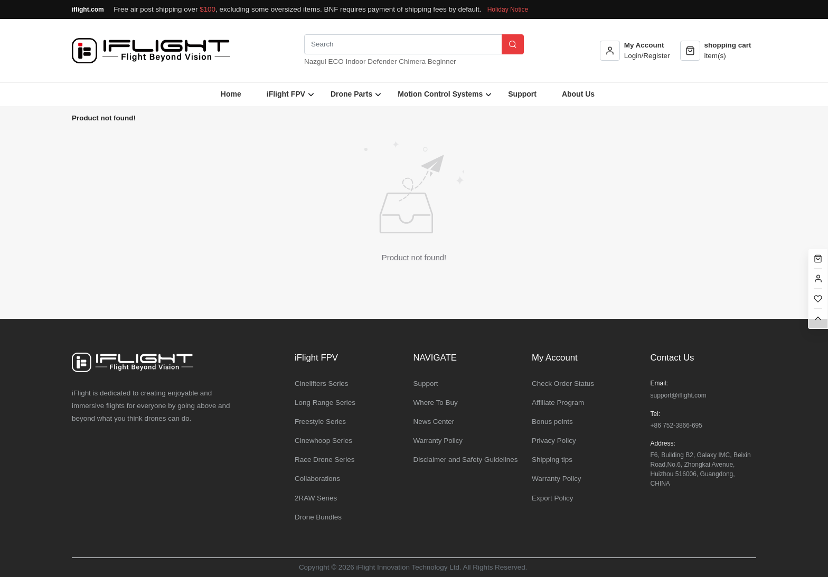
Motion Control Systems (440, 94)
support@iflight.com (679, 395)
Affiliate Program (558, 402)
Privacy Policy (554, 440)
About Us (578, 94)
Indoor (355, 61)
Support (522, 94)
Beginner (442, 61)
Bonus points (552, 421)
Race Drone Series (325, 460)
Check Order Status (563, 383)
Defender (382, 61)
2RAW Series (316, 498)
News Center (434, 421)
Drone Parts (351, 94)
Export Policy (552, 498)
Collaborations (317, 479)
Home (231, 94)
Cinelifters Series (322, 383)
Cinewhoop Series (323, 440)
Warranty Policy (438, 440)
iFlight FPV (286, 94)
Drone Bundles (318, 517)
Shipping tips (552, 460)
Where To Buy (435, 402)
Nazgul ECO (324, 61)
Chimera (412, 61)
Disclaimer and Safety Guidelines (465, 460)
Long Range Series (325, 402)
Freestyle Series (320, 421)
